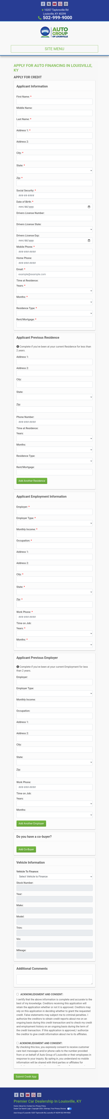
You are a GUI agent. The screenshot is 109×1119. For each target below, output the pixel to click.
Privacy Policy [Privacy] (41, 1106)
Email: (20, 269)
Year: (19, 894)
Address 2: (22, 141)
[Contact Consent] (17, 1043)
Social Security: (25, 190)
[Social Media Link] (66, 4)
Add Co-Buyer (26, 849)
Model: (20, 916)
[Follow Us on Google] (60, 4)
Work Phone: (23, 612)
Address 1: (22, 130)
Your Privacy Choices (61, 1109)
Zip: (18, 178)
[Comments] (54, 979)
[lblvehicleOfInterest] (54, 877)
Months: (21, 296)
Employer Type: (25, 518)
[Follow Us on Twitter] (49, 4)
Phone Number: (25, 417)
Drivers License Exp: (28, 235)
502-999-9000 (57, 17)
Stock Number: (24, 882)
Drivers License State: (28, 224)
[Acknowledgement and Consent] (17, 994)
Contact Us (31, 1106)
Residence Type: (25, 308)
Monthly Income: (26, 529)
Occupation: (23, 540)
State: (19, 165)
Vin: (18, 939)
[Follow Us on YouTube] (54, 4)
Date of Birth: (24, 201)
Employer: (22, 506)
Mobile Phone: (24, 246)
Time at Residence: (27, 280)
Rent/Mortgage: (25, 319)
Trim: (19, 927)
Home (16, 1106)
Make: (20, 905)
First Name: (23, 96)
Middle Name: (24, 107)
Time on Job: (23, 623)
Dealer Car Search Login (22, 1109)
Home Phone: (24, 258)
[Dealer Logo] (54, 32)
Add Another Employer (31, 823)
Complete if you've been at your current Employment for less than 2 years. (52, 668)
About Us (22, 1106)
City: (19, 152)
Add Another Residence (32, 480)
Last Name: (23, 119)
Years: (20, 285)
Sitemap (47, 1109)
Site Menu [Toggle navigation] (54, 49)
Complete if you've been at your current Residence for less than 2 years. (53, 348)
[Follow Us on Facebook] (43, 4)
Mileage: (21, 950)
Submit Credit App (26, 1076)
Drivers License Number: (30, 213)
